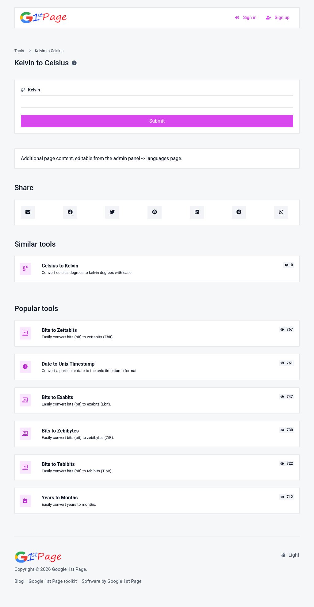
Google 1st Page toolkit (53, 581)
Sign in (245, 17)
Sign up (277, 17)
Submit (157, 121)
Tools (19, 50)
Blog (19, 581)
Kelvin (30, 90)
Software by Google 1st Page (112, 581)
